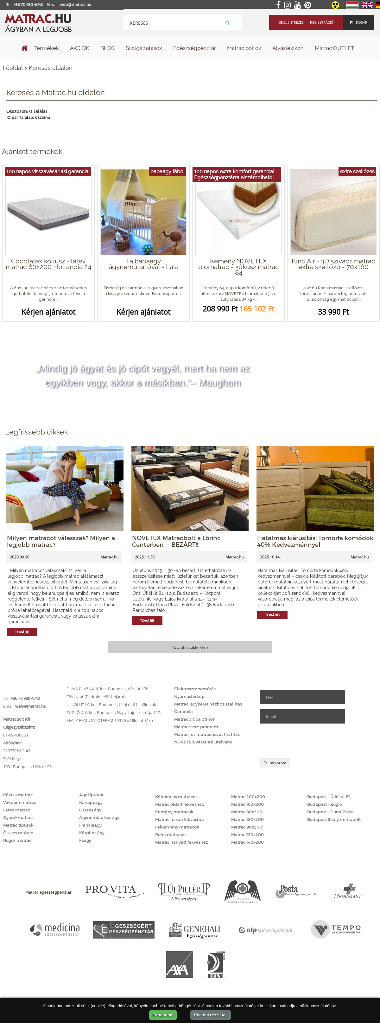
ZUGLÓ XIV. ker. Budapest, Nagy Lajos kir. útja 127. (113, 712)
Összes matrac (18, 832)
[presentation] (308, 741)
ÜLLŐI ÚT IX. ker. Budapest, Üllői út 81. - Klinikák (111, 704)
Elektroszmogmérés (195, 688)
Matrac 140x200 (247, 842)
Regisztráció (322, 22)
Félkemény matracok (177, 826)
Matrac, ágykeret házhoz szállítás (208, 703)
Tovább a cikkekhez (190, 647)
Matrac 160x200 (247, 804)
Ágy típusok (91, 794)
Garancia (183, 711)
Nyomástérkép (189, 696)
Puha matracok (171, 834)
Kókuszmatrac (18, 794)
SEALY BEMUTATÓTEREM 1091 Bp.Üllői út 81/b (109, 720)
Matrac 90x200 (246, 826)
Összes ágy (90, 809)
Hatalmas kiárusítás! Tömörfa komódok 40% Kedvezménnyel (315, 541)
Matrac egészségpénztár (48, 892)
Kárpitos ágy (91, 832)
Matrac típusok (18, 825)
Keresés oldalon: (51, 68)
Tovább (22, 632)
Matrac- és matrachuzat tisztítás (207, 734)
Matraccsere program (196, 726)
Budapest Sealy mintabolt (334, 819)
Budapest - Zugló (324, 804)
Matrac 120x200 (247, 834)
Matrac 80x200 (246, 811)
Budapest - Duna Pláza (330, 811)
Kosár (358, 22)
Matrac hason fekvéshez (180, 819)
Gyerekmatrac (18, 817)
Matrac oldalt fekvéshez (179, 804)
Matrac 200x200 (248, 796)
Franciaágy (90, 825)
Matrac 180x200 (247, 819)
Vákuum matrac (19, 802)
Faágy (85, 840)
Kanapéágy (91, 802)
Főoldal (13, 68)
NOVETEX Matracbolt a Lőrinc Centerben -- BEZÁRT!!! (176, 541)
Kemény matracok (174, 811)
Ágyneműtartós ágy (99, 817)
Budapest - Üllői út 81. (329, 796)
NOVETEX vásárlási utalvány (203, 741)
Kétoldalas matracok (176, 796)
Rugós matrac (17, 840)
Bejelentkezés (291, 22)
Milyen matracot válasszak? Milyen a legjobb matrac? (61, 541)
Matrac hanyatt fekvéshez (181, 842)
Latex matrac (16, 809)
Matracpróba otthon (195, 719)
